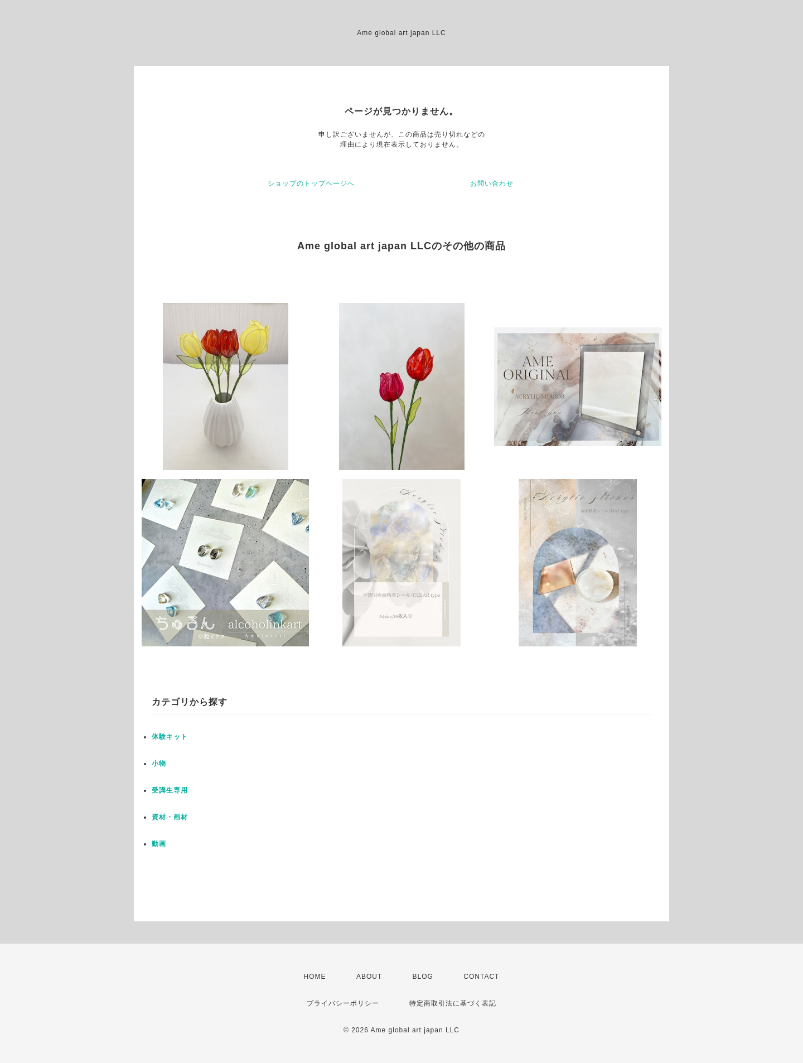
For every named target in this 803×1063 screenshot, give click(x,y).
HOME (315, 976)
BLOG (423, 976)
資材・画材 (170, 817)
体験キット (170, 737)
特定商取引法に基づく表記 (452, 1003)
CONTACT (481, 976)
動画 (159, 844)
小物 (159, 763)
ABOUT (369, 976)
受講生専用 (170, 790)
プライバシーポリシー (343, 1003)
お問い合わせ (492, 183)
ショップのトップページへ (311, 183)
